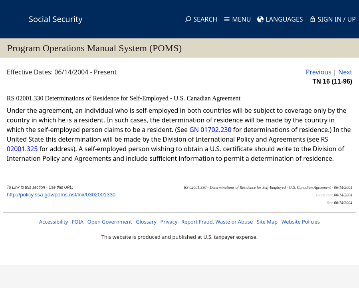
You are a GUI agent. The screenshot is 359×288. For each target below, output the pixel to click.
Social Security (55, 19)
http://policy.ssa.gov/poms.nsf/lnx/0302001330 (61, 195)
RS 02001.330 (26, 98)
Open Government (109, 221)
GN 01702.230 (210, 129)
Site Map (267, 221)
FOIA (77, 221)
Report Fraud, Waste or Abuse (217, 221)
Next (345, 72)
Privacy (169, 221)
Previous (318, 72)
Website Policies (301, 221)
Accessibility (53, 221)
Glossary (146, 221)
